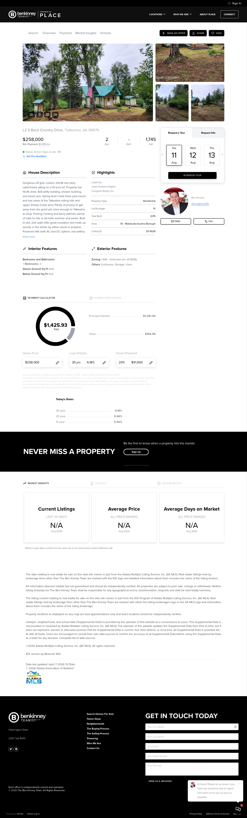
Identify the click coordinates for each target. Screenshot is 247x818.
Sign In (234, 3)
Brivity (20, 814)
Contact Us (93, 748)
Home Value (94, 718)
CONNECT (229, 14)
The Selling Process (98, 733)
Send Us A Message (160, 781)
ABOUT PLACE (207, 14)
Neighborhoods (95, 723)
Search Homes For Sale (100, 714)
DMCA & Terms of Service (217, 814)
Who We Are (182, 14)
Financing (92, 738)
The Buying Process (98, 728)
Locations (157, 14)
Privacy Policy (196, 814)
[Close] (240, 783)
